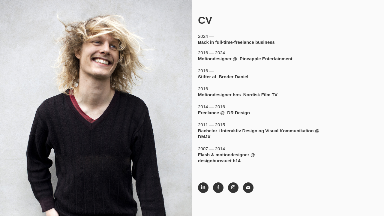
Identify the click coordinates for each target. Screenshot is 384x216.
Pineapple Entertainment (266, 58)
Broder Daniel (233, 76)
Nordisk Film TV (260, 94)
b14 (237, 160)
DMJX (204, 136)
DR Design (238, 112)
